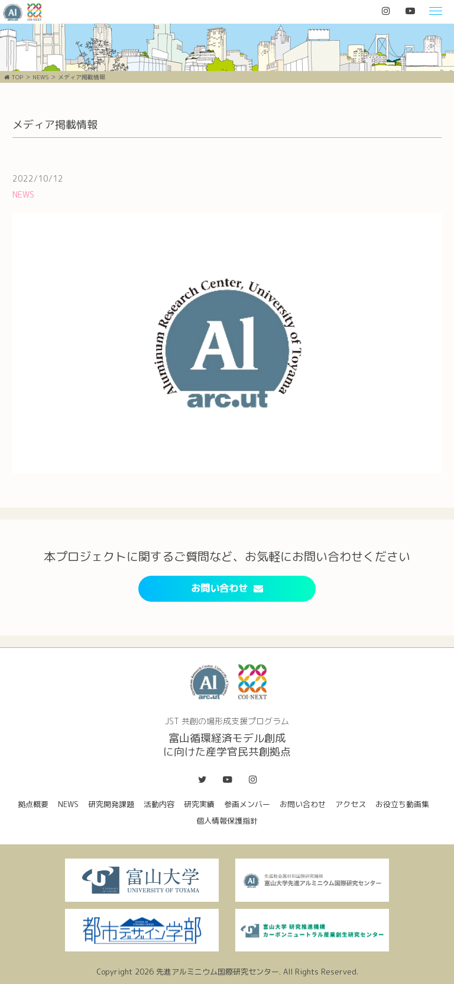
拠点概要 (33, 804)
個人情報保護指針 (227, 820)
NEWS (40, 76)
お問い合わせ (227, 588)
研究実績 (199, 804)
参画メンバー (247, 804)
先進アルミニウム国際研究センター (217, 971)
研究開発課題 (111, 804)
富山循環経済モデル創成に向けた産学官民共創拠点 (21, 12)
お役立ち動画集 (402, 804)
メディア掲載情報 (81, 76)
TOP (13, 76)
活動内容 (159, 804)
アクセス (350, 804)
